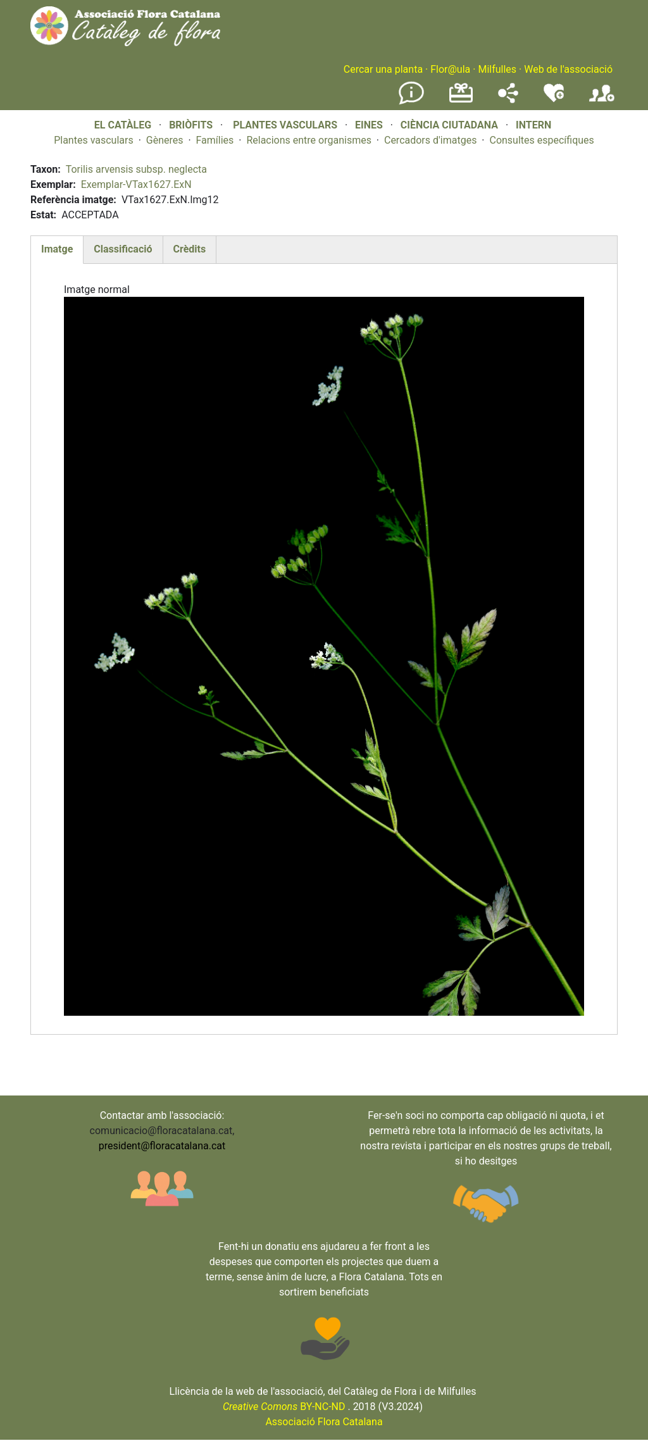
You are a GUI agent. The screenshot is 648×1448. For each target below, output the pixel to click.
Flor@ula (450, 69)
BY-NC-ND (284, 1407)
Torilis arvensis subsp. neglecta (136, 169)
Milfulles (497, 69)
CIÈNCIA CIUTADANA (449, 125)
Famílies (215, 140)
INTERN (533, 125)
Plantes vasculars (94, 140)
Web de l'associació (568, 69)
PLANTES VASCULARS (285, 125)
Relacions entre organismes (308, 140)
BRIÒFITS (192, 125)
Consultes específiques (541, 140)
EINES (369, 125)
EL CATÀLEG (122, 125)
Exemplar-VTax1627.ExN (136, 184)
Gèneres (165, 140)
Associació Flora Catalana (323, 1422)
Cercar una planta (383, 69)
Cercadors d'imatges (430, 140)
